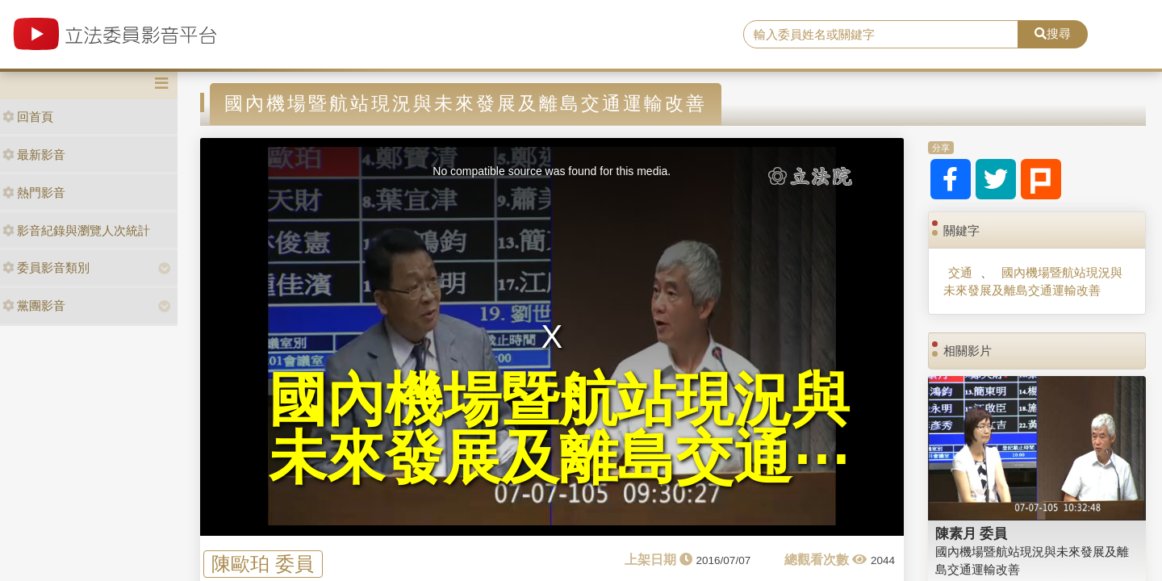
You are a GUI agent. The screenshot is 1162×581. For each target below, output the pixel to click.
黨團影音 (33, 305)
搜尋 (1053, 33)
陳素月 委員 (971, 533)
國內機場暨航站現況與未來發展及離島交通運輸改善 (1032, 280)
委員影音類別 (46, 267)
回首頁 (27, 116)
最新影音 (33, 154)
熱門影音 (33, 192)
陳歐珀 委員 (262, 564)
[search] (880, 34)
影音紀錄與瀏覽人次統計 (76, 230)
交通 (960, 272)
